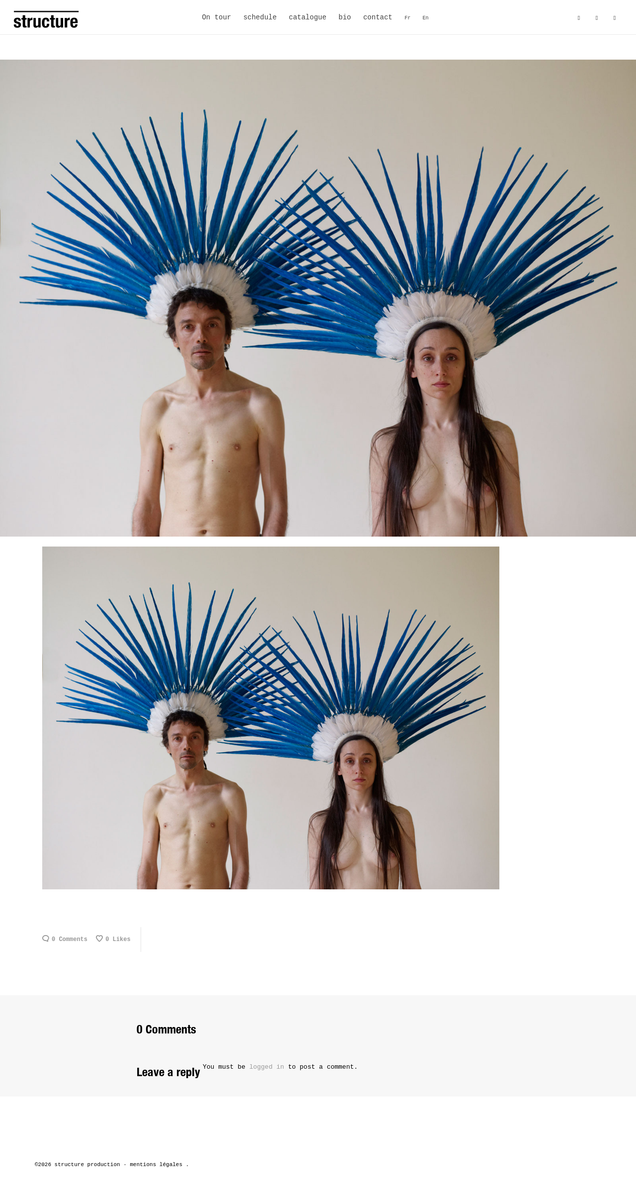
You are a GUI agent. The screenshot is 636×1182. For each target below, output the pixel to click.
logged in (266, 1067)
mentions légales (156, 1165)
